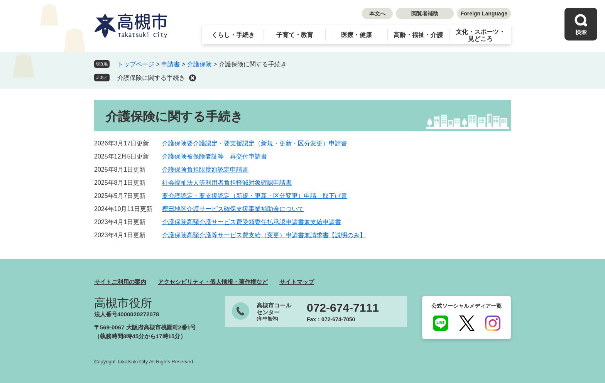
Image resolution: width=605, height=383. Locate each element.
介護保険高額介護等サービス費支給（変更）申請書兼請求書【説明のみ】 (264, 235)
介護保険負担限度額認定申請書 (205, 169)
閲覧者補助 (424, 13)
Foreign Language (484, 13)
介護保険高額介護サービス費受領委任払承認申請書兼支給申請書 (251, 222)
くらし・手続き (233, 35)
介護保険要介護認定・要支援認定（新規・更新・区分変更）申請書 (254, 143)
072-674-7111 (343, 308)
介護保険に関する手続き (151, 77)
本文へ (377, 13)
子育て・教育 (294, 35)
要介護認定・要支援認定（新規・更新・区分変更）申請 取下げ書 (254, 195)
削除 (192, 77)
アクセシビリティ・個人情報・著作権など (213, 281)
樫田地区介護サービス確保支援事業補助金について (233, 209)
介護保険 (199, 64)
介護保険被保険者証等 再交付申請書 (214, 156)
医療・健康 (356, 35)
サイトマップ (296, 281)
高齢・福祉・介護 (418, 35)
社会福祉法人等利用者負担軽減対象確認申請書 (227, 182)
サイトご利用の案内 (120, 281)
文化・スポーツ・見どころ (480, 35)
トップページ (135, 64)
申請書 (170, 64)
